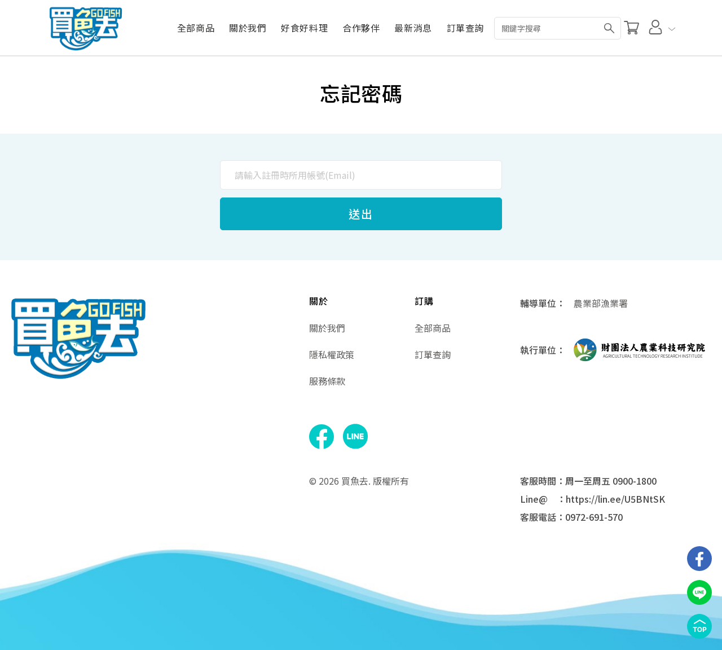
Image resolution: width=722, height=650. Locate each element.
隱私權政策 (331, 354)
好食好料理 (304, 27)
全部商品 (195, 27)
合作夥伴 (361, 27)
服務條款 (327, 381)
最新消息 (413, 27)
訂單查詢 (465, 27)
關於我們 (247, 27)
